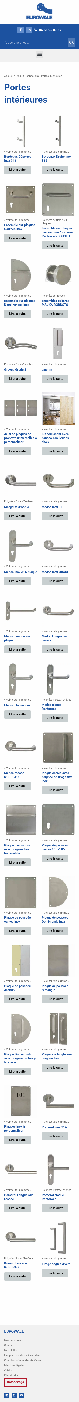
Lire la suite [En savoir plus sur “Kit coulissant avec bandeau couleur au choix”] (55, 451)
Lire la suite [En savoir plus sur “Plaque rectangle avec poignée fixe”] (55, 1067)
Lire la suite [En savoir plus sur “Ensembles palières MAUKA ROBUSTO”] (55, 314)
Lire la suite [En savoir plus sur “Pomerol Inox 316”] (55, 1136)
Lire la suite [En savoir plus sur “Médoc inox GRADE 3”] (55, 581)
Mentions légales (14, 1365)
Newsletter (10, 1350)
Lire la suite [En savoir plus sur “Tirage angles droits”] (55, 1273)
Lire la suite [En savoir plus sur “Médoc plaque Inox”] (17, 714)
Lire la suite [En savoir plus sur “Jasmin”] (55, 379)
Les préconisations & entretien (22, 1355)
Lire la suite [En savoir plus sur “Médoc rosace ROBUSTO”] (17, 786)
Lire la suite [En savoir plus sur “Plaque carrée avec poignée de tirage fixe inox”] (55, 790)
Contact (8, 1345)
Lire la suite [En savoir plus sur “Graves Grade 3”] (17, 379)
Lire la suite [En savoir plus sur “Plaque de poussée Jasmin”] (17, 999)
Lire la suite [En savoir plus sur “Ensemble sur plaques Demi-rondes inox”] (17, 314)
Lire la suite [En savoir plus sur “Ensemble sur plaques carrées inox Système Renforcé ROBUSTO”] (55, 245)
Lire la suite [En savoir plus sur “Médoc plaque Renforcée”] (55, 718)
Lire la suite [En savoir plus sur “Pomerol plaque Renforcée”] (55, 1208)
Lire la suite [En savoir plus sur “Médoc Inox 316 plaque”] (17, 581)
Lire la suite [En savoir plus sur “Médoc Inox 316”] (55, 516)
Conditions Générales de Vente (22, 1360)
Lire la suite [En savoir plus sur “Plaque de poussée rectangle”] (55, 999)
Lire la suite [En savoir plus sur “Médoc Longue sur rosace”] (55, 649)
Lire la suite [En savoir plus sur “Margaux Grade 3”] (17, 516)
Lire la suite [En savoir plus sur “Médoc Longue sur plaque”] (17, 649)
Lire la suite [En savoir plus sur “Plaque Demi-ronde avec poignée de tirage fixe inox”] (17, 1071)
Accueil (8, 75)
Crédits (8, 1370)
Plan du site (11, 1375)
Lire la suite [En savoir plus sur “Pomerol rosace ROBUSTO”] (17, 1276)
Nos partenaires (13, 1340)
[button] (39, 54)
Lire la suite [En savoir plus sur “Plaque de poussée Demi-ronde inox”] (55, 931)
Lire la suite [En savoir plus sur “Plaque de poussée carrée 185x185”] (55, 858)
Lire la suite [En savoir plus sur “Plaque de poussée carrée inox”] (17, 931)
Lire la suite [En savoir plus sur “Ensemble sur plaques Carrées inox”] (17, 238)
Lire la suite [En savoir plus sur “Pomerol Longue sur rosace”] (17, 1208)
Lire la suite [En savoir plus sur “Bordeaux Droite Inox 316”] (55, 170)
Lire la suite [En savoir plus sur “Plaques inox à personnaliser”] (17, 1140)
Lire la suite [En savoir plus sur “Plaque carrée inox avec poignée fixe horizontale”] (17, 862)
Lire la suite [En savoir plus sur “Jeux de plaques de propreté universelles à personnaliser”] (17, 451)
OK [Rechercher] (71, 42)
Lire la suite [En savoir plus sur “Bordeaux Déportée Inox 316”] (17, 170)
